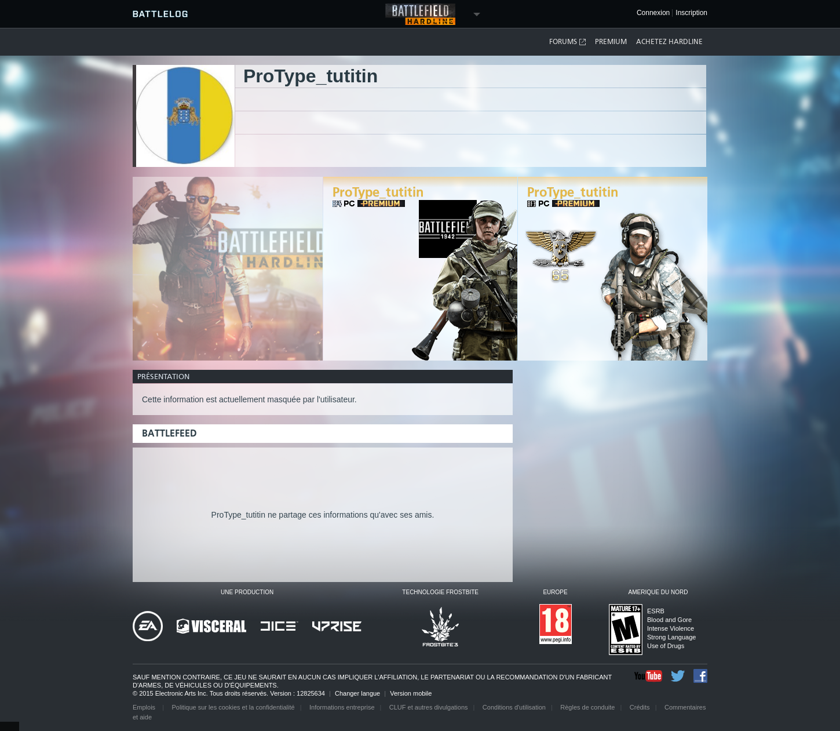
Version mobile (411, 693)
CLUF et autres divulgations (428, 707)
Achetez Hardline (669, 42)
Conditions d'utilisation (514, 707)
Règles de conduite (587, 707)
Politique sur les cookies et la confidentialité (233, 707)
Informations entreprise (342, 707)
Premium (611, 42)
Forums (568, 42)
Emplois (145, 707)
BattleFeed (169, 433)
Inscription (691, 13)
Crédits (640, 707)
